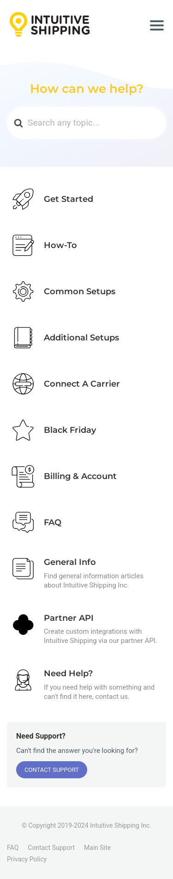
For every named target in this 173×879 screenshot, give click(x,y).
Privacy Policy (27, 859)
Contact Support (51, 769)
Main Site (97, 847)
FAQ (12, 847)
